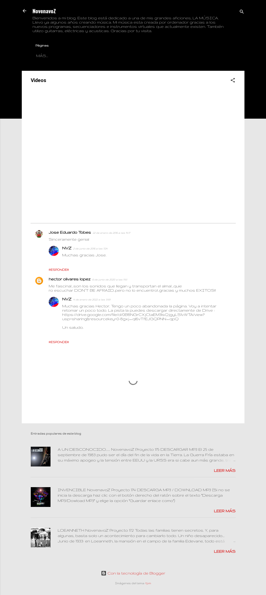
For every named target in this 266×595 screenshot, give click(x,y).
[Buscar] (241, 12)
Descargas (175, 55)
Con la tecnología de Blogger (133, 573)
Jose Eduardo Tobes (70, 233)
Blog (42, 55)
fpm (148, 583)
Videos (143, 55)
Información (108, 55)
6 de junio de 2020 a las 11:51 (109, 280)
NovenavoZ (44, 11)
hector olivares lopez (69, 280)
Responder (59, 270)
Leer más (224, 471)
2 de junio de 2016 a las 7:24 (90, 249)
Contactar (70, 55)
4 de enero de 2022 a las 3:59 (91, 300)
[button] (232, 81)
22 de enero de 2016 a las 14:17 (111, 233)
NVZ (66, 249)
